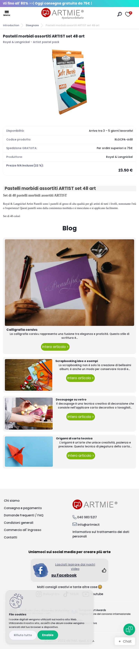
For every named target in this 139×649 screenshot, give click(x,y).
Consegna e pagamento (23, 508)
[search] (119, 14)
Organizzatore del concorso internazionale (105, 614)
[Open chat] (129, 629)
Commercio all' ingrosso (22, 530)
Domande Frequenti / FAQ (23, 515)
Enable (47, 635)
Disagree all (23, 635)
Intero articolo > (55, 346)
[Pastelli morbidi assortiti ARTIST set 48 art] (69, 82)
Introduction (11, 25)
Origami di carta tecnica (74, 438)
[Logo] (62, 13)
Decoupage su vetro (71, 399)
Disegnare (32, 25)
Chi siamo (11, 501)
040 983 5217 (87, 517)
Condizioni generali (18, 523)
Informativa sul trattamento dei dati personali (101, 534)
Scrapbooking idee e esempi (76, 361)
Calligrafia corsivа (21, 329)
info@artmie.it (89, 525)
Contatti (10, 537)
